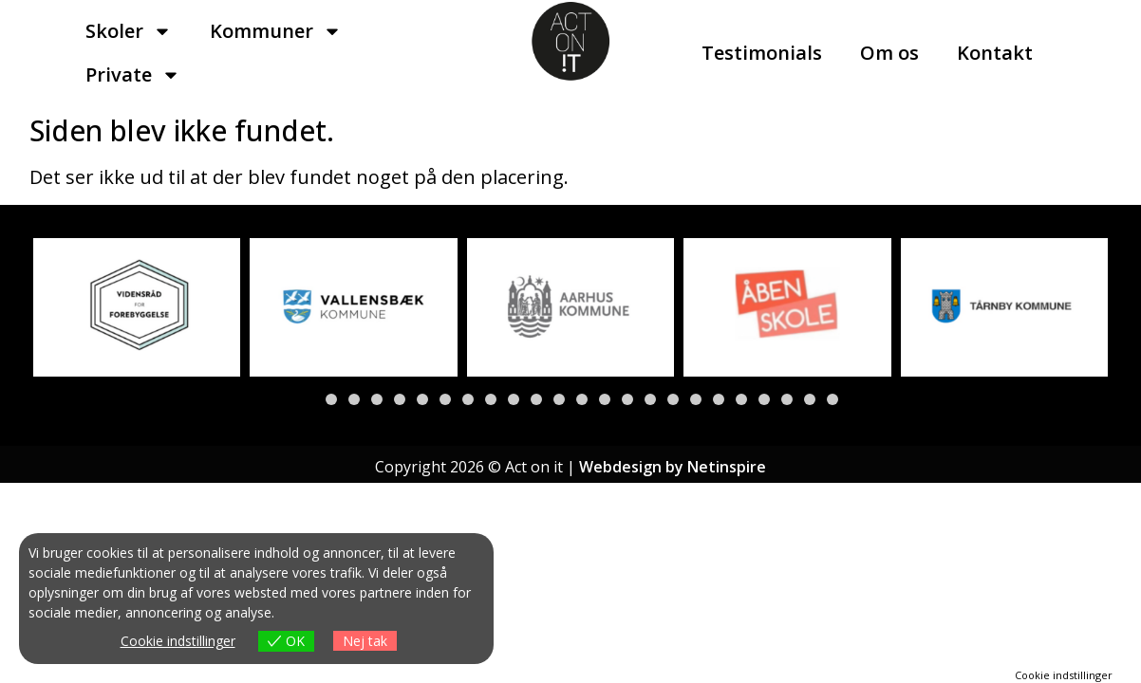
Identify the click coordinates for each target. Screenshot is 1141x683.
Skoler (128, 31)
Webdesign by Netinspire (672, 466)
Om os (889, 52)
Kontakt (995, 52)
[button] (308, 399)
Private (132, 75)
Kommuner (276, 31)
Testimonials (761, 52)
